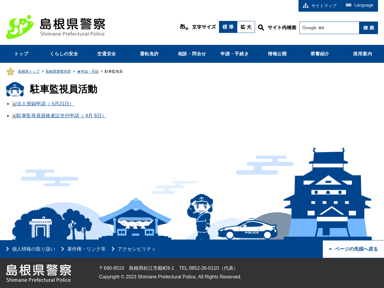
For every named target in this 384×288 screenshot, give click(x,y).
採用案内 (362, 53)
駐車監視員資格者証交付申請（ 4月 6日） (61, 115)
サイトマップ (320, 5)
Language (360, 5)
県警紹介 (319, 53)
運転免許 (149, 53)
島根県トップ (29, 71)
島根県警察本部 (58, 71)
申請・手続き (234, 53)
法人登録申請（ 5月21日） (45, 103)
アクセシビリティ (137, 249)
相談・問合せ (192, 53)
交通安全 (106, 53)
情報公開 (277, 53)
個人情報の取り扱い (33, 249)
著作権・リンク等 (86, 249)
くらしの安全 (64, 53)
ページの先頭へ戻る (353, 249)
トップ (21, 53)
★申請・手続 (88, 71)
